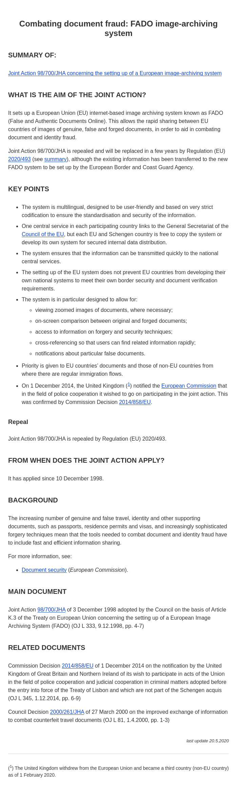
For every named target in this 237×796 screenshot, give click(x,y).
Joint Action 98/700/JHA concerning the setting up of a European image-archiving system (115, 73)
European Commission (188, 386)
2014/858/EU (135, 402)
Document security (44, 570)
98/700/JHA (51, 610)
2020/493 (19, 159)
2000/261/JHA (67, 712)
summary (55, 159)
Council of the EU (43, 234)
